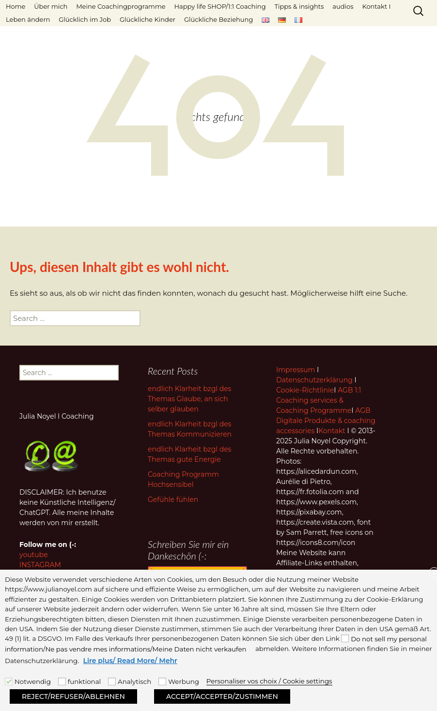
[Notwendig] (9, 681)
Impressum (295, 369)
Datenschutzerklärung (314, 380)
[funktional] (62, 681)
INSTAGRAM (40, 564)
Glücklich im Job (85, 19)
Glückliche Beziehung (218, 19)
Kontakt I (376, 6)
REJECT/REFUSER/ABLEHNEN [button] (73, 696)
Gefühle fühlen (173, 499)
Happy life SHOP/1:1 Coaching (220, 6)
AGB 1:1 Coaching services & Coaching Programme (318, 400)
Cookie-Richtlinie (305, 390)
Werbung (183, 681)
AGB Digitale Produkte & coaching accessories (325, 420)
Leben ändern (28, 19)
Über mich (50, 6)
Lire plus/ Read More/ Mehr (130, 660)
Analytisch (134, 681)
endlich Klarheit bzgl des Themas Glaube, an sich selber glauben (189, 398)
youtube (33, 554)
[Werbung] (162, 681)
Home (15, 6)
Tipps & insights (299, 6)
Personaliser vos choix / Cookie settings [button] (269, 681)
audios (342, 6)
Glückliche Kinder (147, 19)
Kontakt (331, 430)
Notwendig (33, 681)
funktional (84, 681)
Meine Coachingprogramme (120, 6)
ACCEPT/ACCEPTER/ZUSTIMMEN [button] (222, 696)
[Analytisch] (112, 681)
